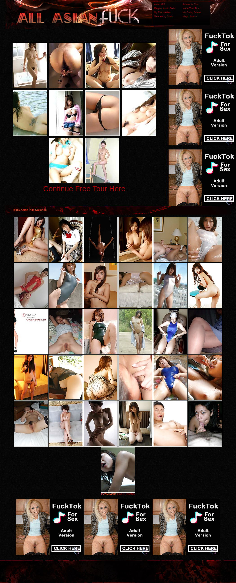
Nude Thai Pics (191, 8)
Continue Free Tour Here (84, 189)
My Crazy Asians (192, 12)
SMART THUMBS (126, 494)
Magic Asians (190, 16)
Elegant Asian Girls (164, 8)
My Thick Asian (162, 12)
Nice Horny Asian (163, 16)
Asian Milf (159, 4)
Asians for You (190, 4)
